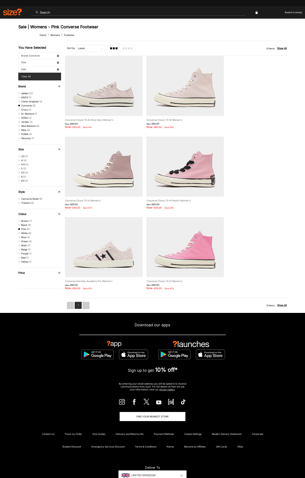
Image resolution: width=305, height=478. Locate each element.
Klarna (170, 425)
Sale (40, 69)
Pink (40, 62)
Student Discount (71, 425)
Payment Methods (164, 413)
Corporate (257, 413)
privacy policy (167, 368)
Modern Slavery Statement (227, 413)
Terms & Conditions (145, 425)
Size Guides (98, 413)
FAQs (240, 425)
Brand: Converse (40, 55)
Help (214, 463)
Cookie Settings (193, 413)
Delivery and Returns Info (130, 413)
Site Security (269, 463)
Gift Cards (221, 425)
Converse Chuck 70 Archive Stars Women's (89, 116)
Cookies (245, 463)
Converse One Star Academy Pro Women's (165, 193)
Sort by (71, 48)
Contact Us (48, 413)
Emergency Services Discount (108, 425)
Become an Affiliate (195, 425)
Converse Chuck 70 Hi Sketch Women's (87, 193)
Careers (256, 463)
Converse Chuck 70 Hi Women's (160, 116)
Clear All (26, 76)
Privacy (282, 463)
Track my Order (73, 413)
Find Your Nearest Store (152, 395)
